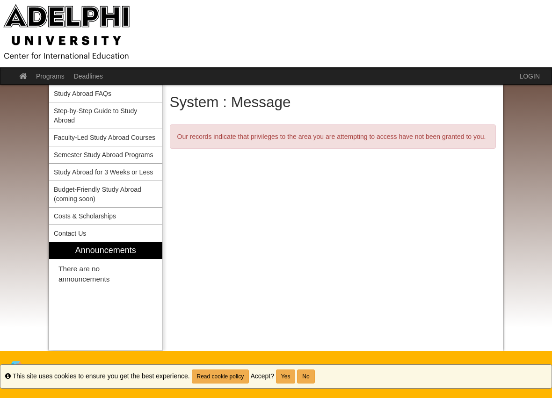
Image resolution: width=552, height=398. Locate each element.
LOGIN (529, 76)
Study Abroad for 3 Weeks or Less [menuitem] (103, 172)
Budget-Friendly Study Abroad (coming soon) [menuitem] (97, 194)
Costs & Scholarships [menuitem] (85, 216)
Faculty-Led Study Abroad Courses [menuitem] (104, 137)
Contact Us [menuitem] (70, 233)
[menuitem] (105, 296)
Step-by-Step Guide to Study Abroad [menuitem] (95, 115)
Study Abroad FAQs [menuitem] (82, 93)
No (305, 376)
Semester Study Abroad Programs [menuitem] (103, 155)
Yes (286, 376)
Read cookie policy (220, 376)
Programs (50, 76)
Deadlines (88, 76)
